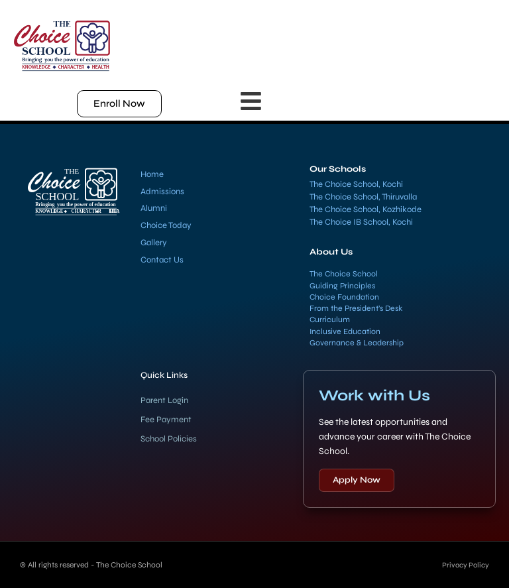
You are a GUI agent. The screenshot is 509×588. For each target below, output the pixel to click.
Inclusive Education (345, 331)
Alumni (154, 208)
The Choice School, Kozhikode (366, 209)
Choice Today (166, 225)
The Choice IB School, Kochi (361, 222)
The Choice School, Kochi (356, 184)
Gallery (154, 242)
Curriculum (330, 319)
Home (152, 174)
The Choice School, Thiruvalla (363, 197)
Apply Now (356, 480)
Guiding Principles (342, 285)
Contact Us (162, 260)
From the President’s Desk (356, 308)
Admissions (162, 191)
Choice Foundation (344, 297)
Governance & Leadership (357, 342)
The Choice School (344, 273)
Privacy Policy (464, 564)
